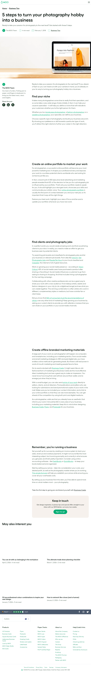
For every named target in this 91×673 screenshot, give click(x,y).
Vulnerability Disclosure (80, 650)
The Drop (58, 644)
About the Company (61, 631)
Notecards (23, 636)
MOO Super (41, 636)
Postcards (23, 634)
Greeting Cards (24, 639)
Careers (57, 642)
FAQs (74, 639)
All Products (6, 631)
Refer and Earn (77, 647)
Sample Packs (42, 647)
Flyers (22, 631)
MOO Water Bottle (8, 646)
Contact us (76, 631)
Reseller (57, 650)
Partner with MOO (60, 660)
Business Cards (6, 634)
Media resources (60, 634)
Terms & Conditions (29, 667)
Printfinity (58, 652)
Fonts (46, 667)
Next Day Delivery (78, 636)
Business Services (60, 647)
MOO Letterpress (43, 644)
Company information (61, 667)
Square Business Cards (9, 636)
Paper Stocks (41, 631)
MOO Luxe (41, 634)
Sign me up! (60, 512)
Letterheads (23, 644)
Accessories (23, 647)
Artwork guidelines (78, 642)
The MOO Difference (61, 636)
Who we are (59, 639)
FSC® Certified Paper (44, 650)
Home (4, 8)
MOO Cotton (42, 639)
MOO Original (42, 642)
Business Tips (14, 8)
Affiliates (75, 644)
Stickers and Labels (25, 642)
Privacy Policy (39, 667)
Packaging (58, 658)
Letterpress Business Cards (8, 640)
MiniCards (5, 649)
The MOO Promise (61, 655)
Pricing (75, 634)
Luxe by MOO (6, 643)
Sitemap (51, 667)
